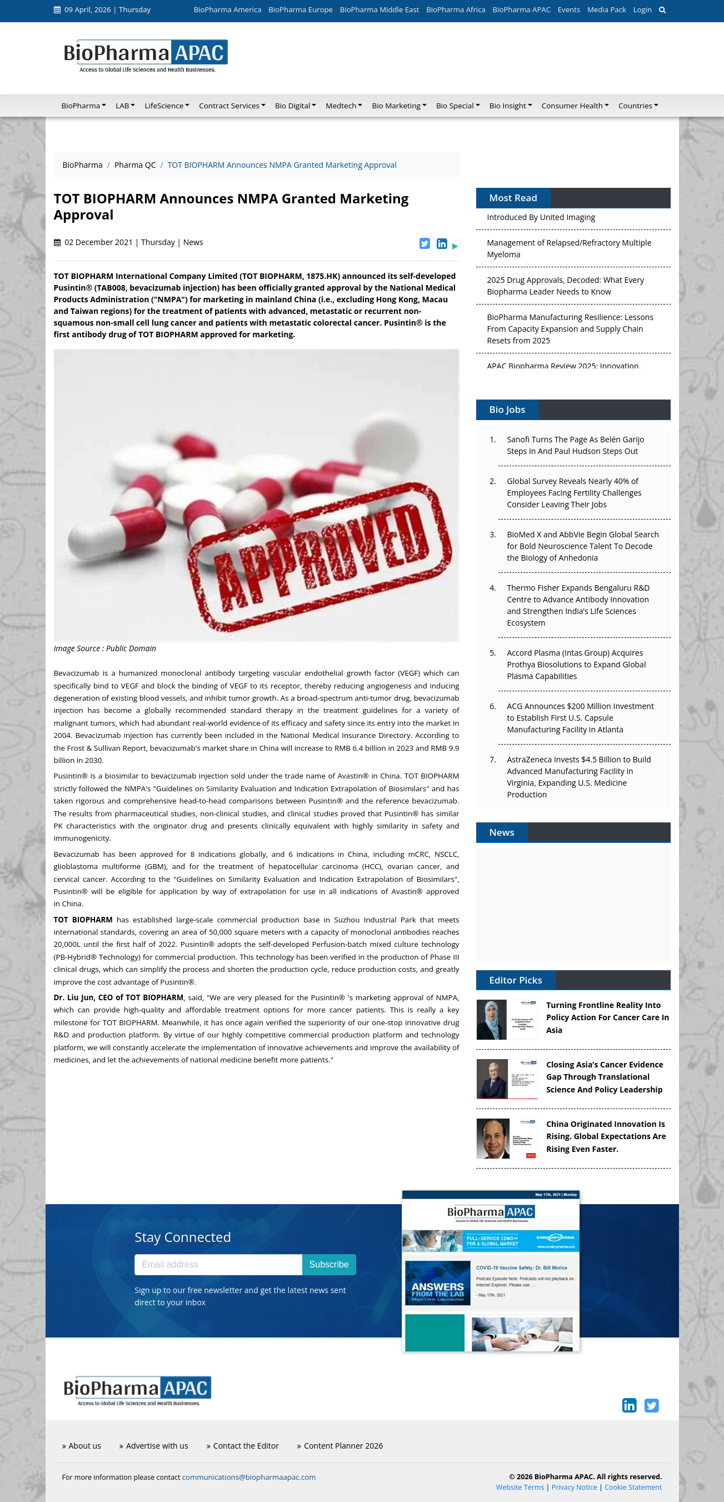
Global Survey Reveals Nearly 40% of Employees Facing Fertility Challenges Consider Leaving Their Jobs (574, 493)
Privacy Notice (574, 1487)
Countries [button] (635, 106)
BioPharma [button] (81, 106)
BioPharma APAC (522, 9)
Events (569, 9)
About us (81, 1445)
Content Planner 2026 (340, 1445)
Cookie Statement (633, 1487)
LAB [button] (122, 106)
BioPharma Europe (300, 9)
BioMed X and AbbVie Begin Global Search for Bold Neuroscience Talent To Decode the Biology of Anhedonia (583, 546)
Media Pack (606, 9)
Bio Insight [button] (508, 106)
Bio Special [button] (455, 106)
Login (642, 9)
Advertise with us (153, 1445)
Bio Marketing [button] (396, 106)
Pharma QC (135, 164)
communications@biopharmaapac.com (249, 1477)
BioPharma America (228, 9)
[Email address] (218, 1264)
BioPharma (83, 164)
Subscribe (329, 1264)
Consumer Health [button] (572, 106)
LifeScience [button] (163, 106)
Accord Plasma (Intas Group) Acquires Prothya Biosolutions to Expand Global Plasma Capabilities (576, 664)
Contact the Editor (243, 1445)
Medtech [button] (341, 106)
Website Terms (520, 1487)
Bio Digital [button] (292, 106)
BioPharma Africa (456, 9)
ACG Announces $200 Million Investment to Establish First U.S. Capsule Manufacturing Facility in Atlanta (580, 718)
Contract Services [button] (229, 106)
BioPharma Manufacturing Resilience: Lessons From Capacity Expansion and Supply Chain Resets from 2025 (570, 333)
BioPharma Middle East (380, 9)
